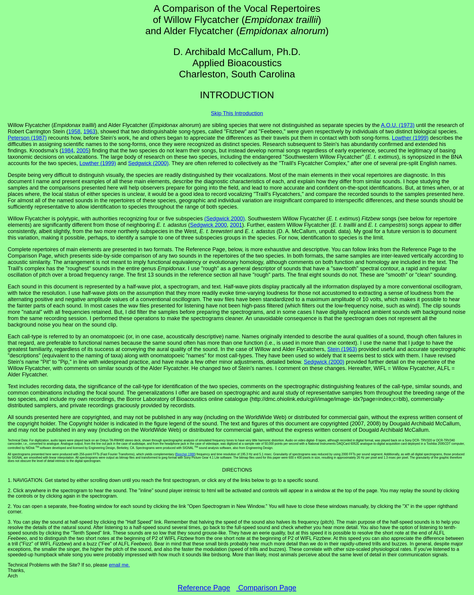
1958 (74, 131)
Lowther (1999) (410, 138)
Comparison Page (266, 588)
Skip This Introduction (237, 113)
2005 (82, 151)
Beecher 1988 (185, 454)
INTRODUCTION (237, 94)
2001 (236, 225)
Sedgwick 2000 (208, 225)
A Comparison (184, 8)
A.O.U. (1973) (397, 125)
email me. (119, 564)
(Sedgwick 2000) (224, 219)
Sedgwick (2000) (148, 163)
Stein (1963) (342, 349)
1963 (89, 131)
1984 (67, 151)
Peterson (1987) (27, 138)
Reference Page (204, 588)
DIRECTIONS (237, 470)
